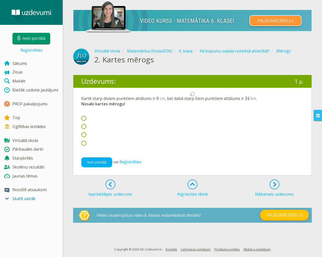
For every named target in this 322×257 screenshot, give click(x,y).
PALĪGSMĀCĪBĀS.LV (275, 20)
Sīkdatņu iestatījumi (257, 249)
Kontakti (171, 249)
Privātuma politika (227, 249)
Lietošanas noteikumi (196, 249)
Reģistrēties (31, 50)
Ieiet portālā (96, 162)
